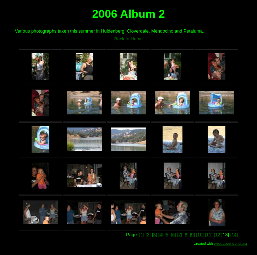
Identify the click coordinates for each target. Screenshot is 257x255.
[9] (192, 234)
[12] (217, 234)
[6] (173, 234)
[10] (200, 234)
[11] (208, 234)
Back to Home (128, 38)
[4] (160, 234)
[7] (179, 234)
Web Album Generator (230, 243)
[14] (234, 234)
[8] (186, 234)
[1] (141, 234)
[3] (154, 234)
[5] (167, 234)
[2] (148, 234)
